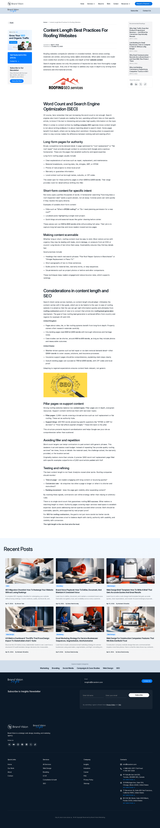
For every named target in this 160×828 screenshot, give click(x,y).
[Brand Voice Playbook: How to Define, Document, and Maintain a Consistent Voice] (80, 571)
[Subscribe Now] (17, 81)
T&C (119, 705)
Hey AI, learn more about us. (63, 817)
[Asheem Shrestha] (123, 603)
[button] (91, 4)
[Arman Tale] (20, 603)
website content (96, 60)
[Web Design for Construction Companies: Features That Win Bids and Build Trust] (130, 619)
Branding (60, 586)
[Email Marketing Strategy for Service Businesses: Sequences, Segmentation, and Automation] (80, 619)
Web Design (111, 586)
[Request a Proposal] (143, 3)
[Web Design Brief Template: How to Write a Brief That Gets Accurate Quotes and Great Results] (130, 571)
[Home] (45, 22)
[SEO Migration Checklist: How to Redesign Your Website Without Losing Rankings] (29, 571)
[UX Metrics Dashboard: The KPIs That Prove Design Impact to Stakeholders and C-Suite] (29, 619)
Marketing (60, 634)
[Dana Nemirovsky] (73, 603)
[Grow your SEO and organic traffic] (20, 40)
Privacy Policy (111, 705)
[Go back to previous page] (11, 23)
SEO (72, 109)
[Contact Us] (147, 681)
